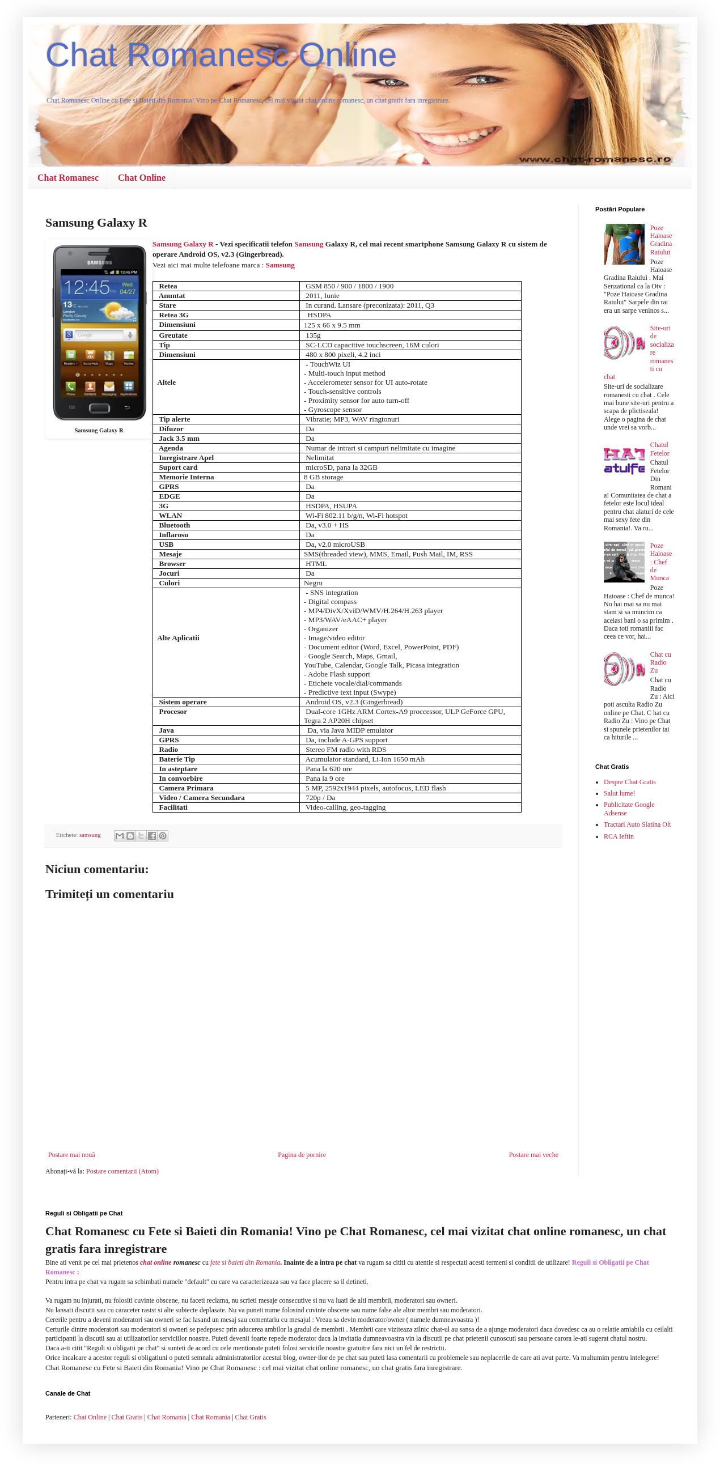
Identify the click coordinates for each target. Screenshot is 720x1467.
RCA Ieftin (619, 836)
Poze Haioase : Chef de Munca (661, 562)
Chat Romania (167, 1417)
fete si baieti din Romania (245, 1262)
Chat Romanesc (68, 177)
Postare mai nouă (71, 1155)
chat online (156, 1262)
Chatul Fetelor (660, 449)
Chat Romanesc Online (221, 55)
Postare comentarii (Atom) (122, 1171)
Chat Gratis (126, 1417)
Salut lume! (620, 793)
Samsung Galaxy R (183, 244)
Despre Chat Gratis (630, 782)
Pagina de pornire (302, 1155)
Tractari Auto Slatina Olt (637, 824)
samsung (90, 834)
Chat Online (142, 177)
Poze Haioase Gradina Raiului (661, 240)
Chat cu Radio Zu (660, 662)
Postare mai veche (533, 1155)
